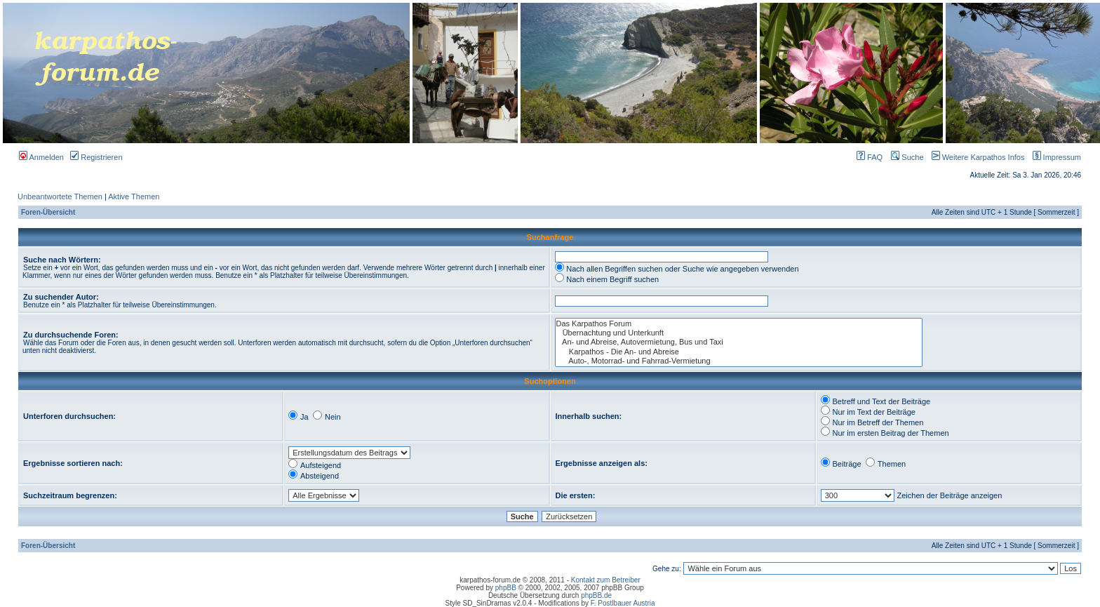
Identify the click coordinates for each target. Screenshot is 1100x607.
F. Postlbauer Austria (623, 603)
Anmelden (41, 157)
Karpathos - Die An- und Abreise (739, 351)
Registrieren (96, 157)
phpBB (505, 588)
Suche (907, 157)
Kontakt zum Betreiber (605, 580)
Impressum (1054, 157)
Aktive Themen (133, 196)
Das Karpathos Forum (739, 323)
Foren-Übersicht (48, 212)
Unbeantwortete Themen (60, 196)
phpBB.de (596, 595)
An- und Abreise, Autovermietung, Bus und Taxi (739, 342)
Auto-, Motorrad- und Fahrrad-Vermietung (739, 361)
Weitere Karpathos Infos (975, 157)
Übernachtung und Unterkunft (739, 333)
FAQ (870, 157)
